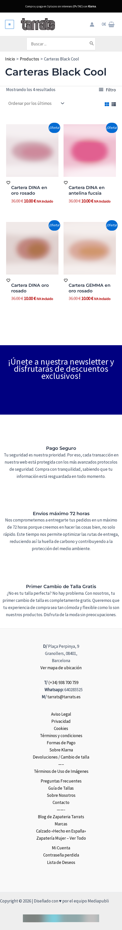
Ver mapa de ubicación (61, 668)
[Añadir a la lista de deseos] (32, 182)
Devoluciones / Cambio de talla (61, 757)
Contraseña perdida (61, 855)
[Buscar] (91, 44)
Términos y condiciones (61, 735)
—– (61, 764)
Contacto (61, 802)
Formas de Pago (61, 743)
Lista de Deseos (61, 862)
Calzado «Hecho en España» (61, 831)
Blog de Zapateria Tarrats (61, 817)
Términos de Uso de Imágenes (61, 771)
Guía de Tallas (61, 788)
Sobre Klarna (61, 750)
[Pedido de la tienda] (35, 103)
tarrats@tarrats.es (64, 697)
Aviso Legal (61, 714)
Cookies (61, 728)
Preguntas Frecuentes (61, 781)
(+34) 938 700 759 (63, 682)
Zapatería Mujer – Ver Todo (61, 838)
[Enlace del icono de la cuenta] (92, 24)
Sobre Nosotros (61, 795)
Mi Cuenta (61, 848)
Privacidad (61, 721)
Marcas (61, 824)
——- (61, 809)
